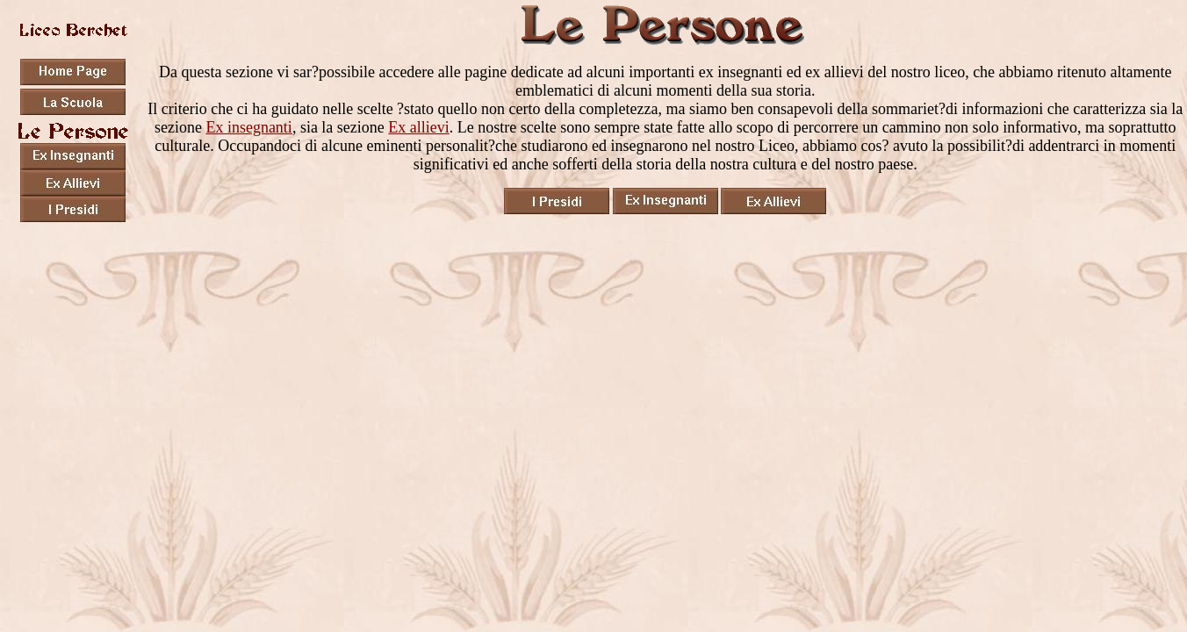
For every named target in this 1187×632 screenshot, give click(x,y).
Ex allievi (418, 127)
